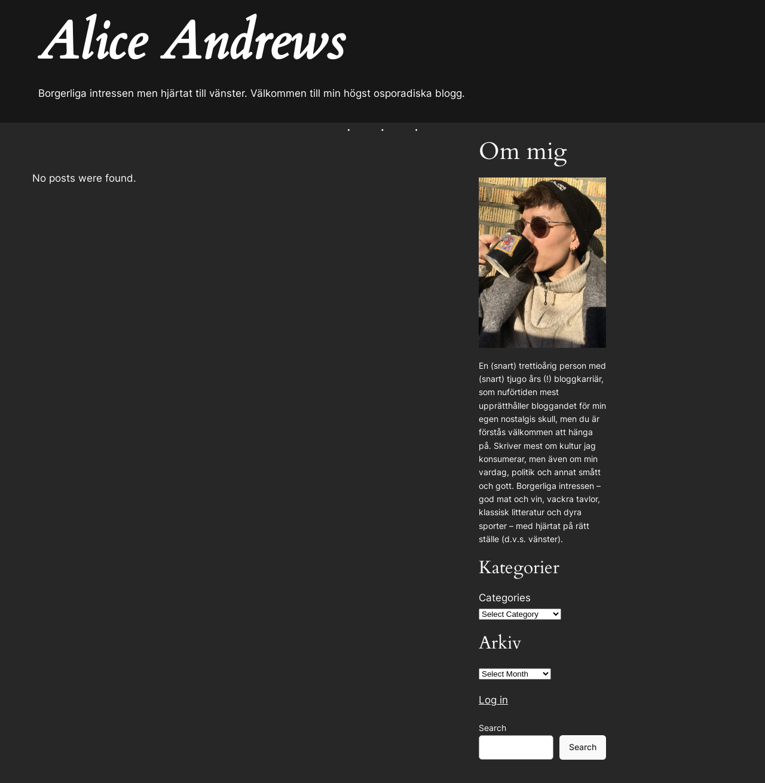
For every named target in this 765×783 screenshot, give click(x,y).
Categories (505, 598)
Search (492, 728)
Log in (493, 700)
